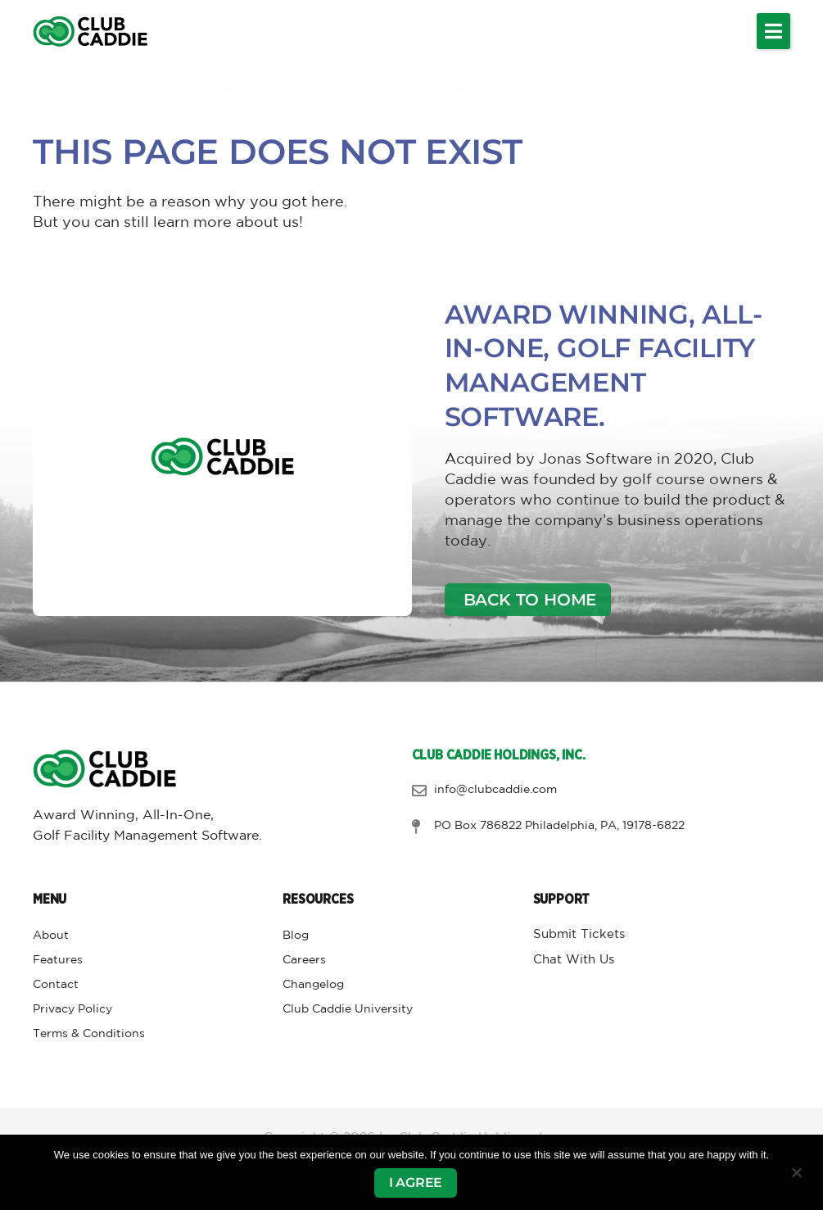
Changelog (313, 985)
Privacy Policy (72, 1009)
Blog (296, 935)
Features (58, 960)
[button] (773, 31)
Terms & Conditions (89, 1034)
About (51, 935)
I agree (416, 1182)
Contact (56, 985)
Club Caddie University (348, 1009)
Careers (304, 960)
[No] (796, 1172)
